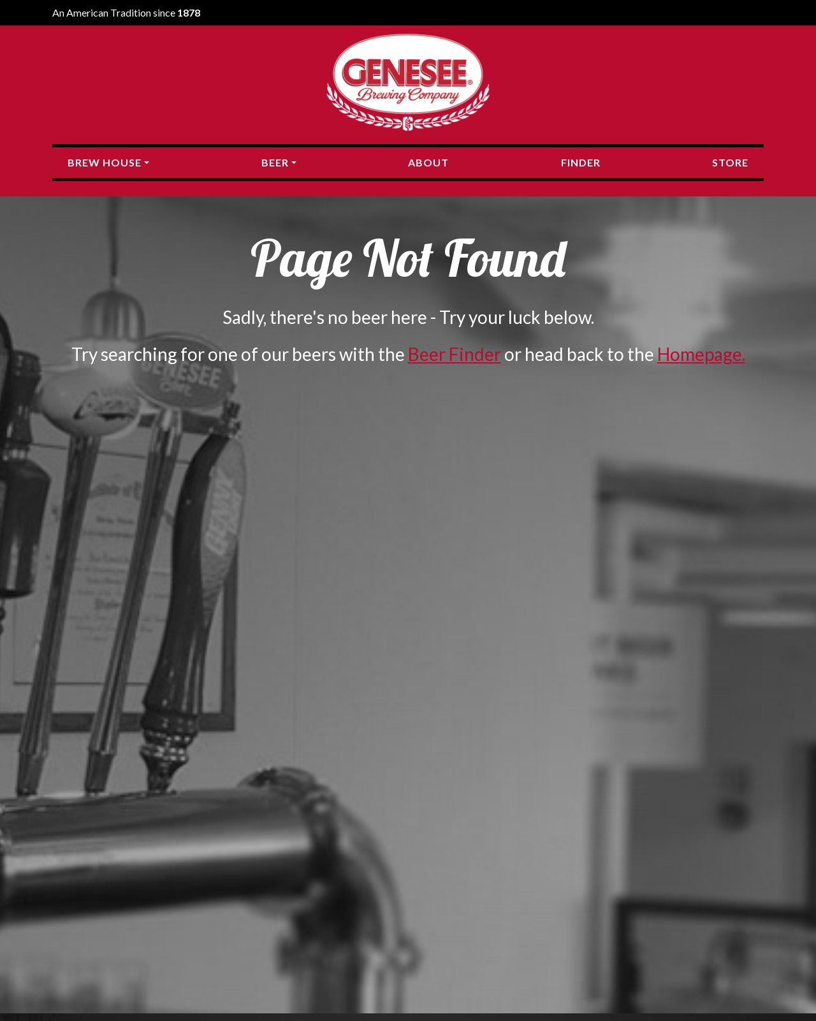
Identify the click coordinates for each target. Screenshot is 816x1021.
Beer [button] (275, 162)
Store (730, 162)
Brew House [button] (105, 162)
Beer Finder (454, 354)
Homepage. (701, 354)
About (428, 162)
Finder (581, 162)
